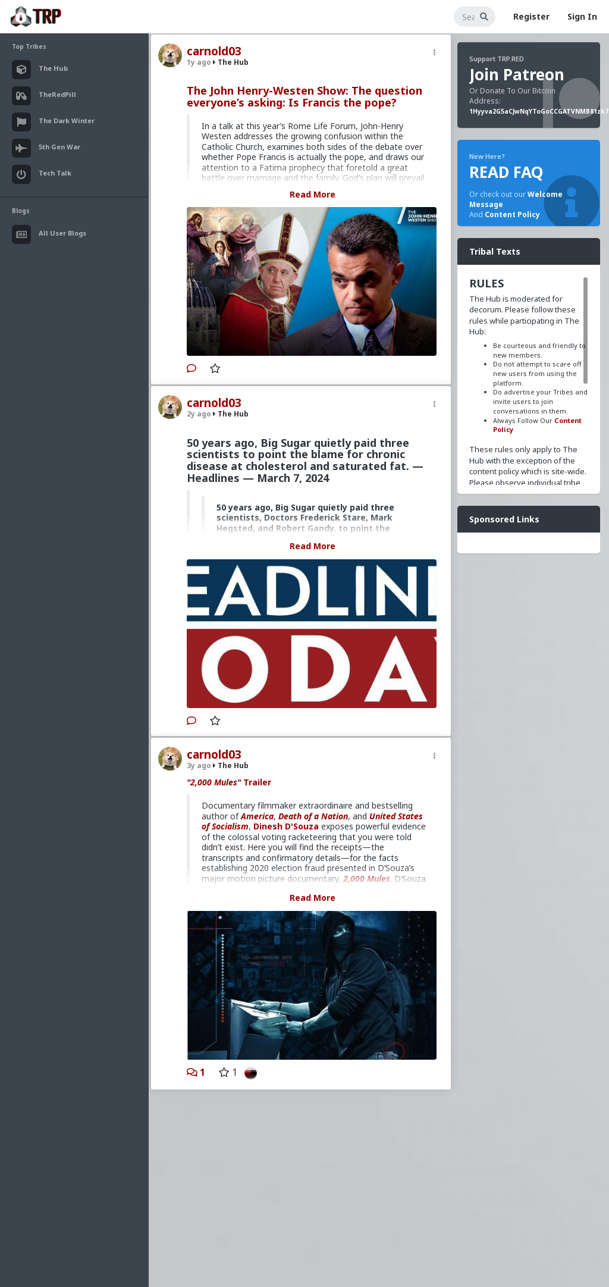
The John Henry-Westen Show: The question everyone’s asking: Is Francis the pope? (304, 96)
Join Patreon (516, 74)
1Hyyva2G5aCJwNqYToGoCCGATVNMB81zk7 (538, 111)
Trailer (229, 782)
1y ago (199, 62)
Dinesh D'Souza (286, 826)
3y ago (199, 765)
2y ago (199, 414)
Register (531, 16)
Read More (312, 194)
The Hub (231, 62)
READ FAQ (506, 172)
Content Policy (512, 214)
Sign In (582, 16)
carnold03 (214, 51)
